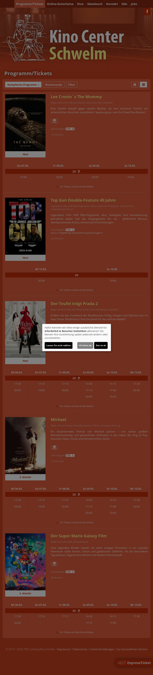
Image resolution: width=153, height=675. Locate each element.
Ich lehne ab (85, 345)
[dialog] (76, 337)
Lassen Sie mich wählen (58, 345)
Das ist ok (101, 345)
